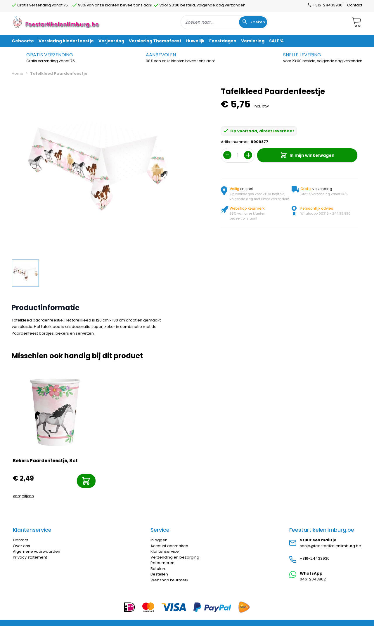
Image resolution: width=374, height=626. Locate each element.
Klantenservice (164, 551)
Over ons (21, 546)
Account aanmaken (169, 546)
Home (17, 73)
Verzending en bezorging (174, 557)
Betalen (157, 568)
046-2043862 (313, 579)
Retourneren (162, 563)
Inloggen (158, 540)
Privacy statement (30, 557)
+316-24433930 (315, 558)
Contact (354, 5)
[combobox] (224, 22)
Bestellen (159, 574)
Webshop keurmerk (169, 580)
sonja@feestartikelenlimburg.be (330, 546)
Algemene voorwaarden (36, 551)
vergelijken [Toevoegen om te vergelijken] (23, 496)
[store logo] (57, 22)
